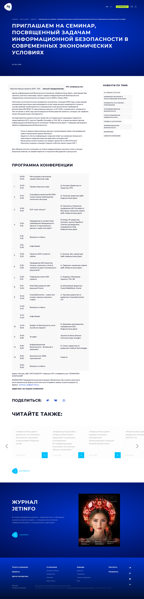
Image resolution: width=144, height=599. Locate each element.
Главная (15, 19)
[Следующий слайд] (136, 446)
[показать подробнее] (21, 471)
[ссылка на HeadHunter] (130, 584)
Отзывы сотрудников (83, 577)
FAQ (78, 581)
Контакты (92, 7)
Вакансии (80, 570)
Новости (33, 19)
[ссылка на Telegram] (130, 568)
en (111, 7)
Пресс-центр (24, 19)
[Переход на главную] (8, 7)
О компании (51, 567)
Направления (50, 574)
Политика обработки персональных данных (80, 588)
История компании (52, 570)
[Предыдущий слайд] (8, 446)
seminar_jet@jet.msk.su (29, 385)
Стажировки (81, 574)
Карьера (80, 567)
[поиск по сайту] (135, 7)
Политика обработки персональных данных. (57, 585)
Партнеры (49, 577)
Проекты (43, 7)
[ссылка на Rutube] (130, 573)
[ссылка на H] (130, 579)
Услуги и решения (20, 567)
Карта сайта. (39, 585)
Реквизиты (113, 572)
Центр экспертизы (57, 7)
